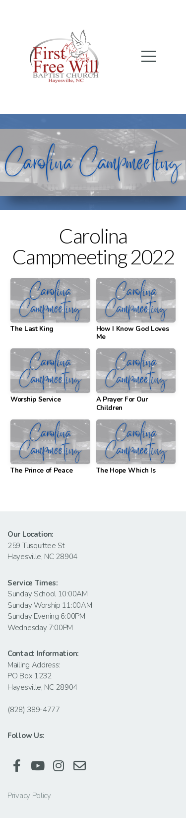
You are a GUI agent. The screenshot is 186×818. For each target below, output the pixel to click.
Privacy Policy (29, 796)
